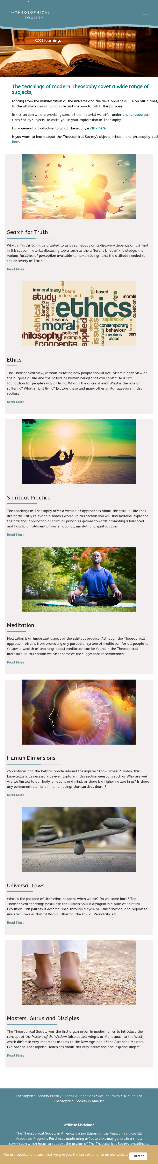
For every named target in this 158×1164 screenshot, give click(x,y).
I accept (138, 1156)
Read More (15, 269)
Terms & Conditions (80, 1096)
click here (98, 128)
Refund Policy (109, 1096)
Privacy (55, 1096)
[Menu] (145, 14)
